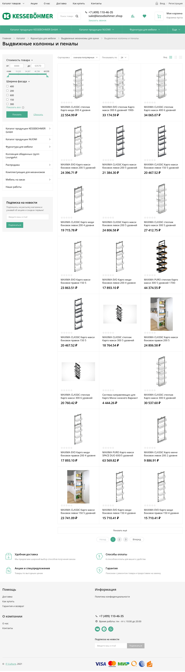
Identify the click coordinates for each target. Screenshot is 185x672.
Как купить (79, 3)
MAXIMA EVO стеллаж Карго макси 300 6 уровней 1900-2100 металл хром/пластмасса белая (119, 108)
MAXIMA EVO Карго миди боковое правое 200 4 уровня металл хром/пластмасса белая (78, 454)
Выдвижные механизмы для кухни (80, 38)
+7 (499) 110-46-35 (101, 12)
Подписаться (14, 225)
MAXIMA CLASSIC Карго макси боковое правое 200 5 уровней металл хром (161, 339)
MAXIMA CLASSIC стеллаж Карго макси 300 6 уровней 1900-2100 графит (76, 396)
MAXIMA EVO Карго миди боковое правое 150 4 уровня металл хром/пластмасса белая (161, 511)
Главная (6, 38)
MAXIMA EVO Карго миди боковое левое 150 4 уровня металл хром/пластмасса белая (119, 511)
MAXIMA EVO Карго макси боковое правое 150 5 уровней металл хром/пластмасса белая (75, 281)
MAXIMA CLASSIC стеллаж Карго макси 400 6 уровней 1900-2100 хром (160, 108)
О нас (47, 3)
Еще (174, 29)
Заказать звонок (97, 20)
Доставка (61, 3)
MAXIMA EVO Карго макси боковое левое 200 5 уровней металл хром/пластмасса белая (78, 166)
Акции (34, 3)
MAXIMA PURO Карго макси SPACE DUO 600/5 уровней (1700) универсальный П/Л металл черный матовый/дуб (119, 454)
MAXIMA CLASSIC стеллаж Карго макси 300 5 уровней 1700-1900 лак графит (118, 339)
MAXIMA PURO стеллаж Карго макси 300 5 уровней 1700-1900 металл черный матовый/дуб (161, 281)
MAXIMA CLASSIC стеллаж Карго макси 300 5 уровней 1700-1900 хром (160, 223)
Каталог (21, 38)
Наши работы (14, 186)
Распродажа (13, 164)
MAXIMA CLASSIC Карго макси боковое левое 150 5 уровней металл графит (161, 166)
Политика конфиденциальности (112, 596)
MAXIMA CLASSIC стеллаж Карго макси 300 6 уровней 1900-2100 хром (160, 396)
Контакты (96, 3)
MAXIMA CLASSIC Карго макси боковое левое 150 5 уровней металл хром (78, 511)
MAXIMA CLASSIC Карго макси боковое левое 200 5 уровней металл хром (119, 223)
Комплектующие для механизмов (25, 172)
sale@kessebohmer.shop (105, 16)
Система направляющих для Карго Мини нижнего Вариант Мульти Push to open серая (120, 396)
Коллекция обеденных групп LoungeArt (22, 155)
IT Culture (11, 663)
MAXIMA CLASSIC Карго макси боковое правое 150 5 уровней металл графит (78, 339)
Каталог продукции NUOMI (95, 29)
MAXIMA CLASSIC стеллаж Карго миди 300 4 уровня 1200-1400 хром (75, 108)
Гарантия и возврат (13, 606)
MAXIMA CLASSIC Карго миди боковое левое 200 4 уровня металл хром (77, 223)
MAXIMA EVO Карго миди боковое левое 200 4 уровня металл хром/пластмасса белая (119, 281)
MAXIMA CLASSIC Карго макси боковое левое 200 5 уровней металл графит (119, 166)
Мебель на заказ (15, 179)
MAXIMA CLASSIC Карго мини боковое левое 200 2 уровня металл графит (161, 454)
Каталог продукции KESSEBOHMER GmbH (34, 29)
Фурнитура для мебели (143, 29)
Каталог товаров (11, 3)
